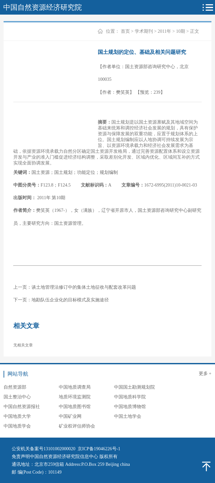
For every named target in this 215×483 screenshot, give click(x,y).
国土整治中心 (17, 396)
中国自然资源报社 (22, 406)
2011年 (164, 31)
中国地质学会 (17, 426)
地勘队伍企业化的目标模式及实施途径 (70, 299)
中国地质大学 (17, 416)
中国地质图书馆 (75, 406)
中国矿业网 (70, 416)
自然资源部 (15, 387)
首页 (125, 31)
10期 (180, 31)
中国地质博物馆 (130, 406)
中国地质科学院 (130, 396)
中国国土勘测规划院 (134, 387)
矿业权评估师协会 (77, 426)
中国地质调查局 (75, 387)
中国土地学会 (127, 416)
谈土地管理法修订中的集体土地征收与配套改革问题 (84, 287)
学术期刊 (144, 31)
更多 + (205, 373)
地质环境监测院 (75, 396)
